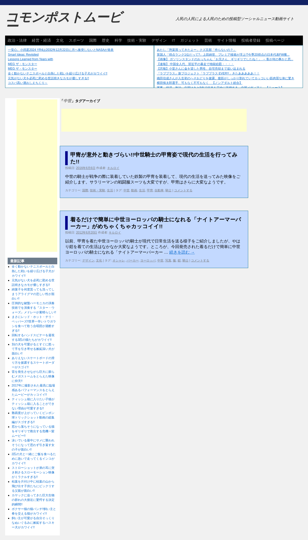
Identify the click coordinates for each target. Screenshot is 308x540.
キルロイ (113, 168)
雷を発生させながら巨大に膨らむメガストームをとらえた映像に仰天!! (33, 376)
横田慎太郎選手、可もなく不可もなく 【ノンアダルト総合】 (199, 83)
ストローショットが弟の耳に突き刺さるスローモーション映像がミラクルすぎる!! (33, 472)
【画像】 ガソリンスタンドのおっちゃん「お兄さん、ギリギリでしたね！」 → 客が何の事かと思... (225, 59)
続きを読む (182, 252)
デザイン (159, 40)
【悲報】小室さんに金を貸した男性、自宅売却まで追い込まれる (201, 68)
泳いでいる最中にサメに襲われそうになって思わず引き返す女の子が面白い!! (33, 445)
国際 (93, 40)
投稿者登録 (250, 40)
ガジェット (189, 40)
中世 (126, 190)
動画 (134, 190)
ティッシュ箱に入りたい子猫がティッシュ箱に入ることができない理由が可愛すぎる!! (33, 403)
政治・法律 (17, 40)
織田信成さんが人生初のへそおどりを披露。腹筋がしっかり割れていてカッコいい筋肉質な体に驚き (225, 78)
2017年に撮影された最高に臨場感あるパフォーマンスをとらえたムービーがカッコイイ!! (33, 390)
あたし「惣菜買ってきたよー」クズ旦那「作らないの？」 (196, 50)
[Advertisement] (154, 120)
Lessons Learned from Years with (30, 59)
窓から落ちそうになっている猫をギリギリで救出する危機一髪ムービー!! (33, 431)
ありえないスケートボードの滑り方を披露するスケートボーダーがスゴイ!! (33, 362)
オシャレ (119, 260)
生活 (110, 190)
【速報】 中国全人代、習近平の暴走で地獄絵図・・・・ (195, 64)
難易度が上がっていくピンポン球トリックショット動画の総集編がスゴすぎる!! (33, 417)
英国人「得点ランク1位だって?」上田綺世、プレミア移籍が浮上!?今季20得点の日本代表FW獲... (223, 54)
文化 (60, 40)
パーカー (133, 260)
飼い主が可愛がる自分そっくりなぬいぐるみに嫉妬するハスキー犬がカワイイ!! (33, 522)
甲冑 (150, 190)
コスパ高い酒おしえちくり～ (28, 83)
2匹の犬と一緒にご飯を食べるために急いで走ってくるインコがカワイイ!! (34, 458)
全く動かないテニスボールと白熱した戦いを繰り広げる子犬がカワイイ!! (57, 73)
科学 (118, 40)
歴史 (105, 40)
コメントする (183, 190)
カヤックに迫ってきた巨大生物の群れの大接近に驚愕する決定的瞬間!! (33, 499)
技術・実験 (136, 40)
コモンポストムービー (63, 22)
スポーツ (76, 40)
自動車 (159, 190)
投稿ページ (275, 40)
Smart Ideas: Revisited (23, 54)
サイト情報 (226, 40)
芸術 (208, 40)
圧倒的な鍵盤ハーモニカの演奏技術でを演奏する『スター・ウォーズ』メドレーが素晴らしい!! (34, 307)
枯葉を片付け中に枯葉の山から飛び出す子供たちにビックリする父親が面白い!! (33, 486)
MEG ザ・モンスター (22, 64)
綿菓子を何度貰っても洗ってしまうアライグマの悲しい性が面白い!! (33, 294)
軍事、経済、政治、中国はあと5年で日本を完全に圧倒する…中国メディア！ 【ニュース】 (220, 87)
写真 (168, 260)
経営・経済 (41, 40)
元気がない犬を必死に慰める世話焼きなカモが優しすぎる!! (48, 78)
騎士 (168, 190)
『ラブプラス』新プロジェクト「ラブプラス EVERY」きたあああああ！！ (208, 73)
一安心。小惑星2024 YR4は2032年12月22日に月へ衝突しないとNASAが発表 (61, 50)
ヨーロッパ (148, 260)
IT (173, 40)
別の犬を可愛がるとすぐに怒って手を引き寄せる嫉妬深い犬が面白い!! (33, 349)
